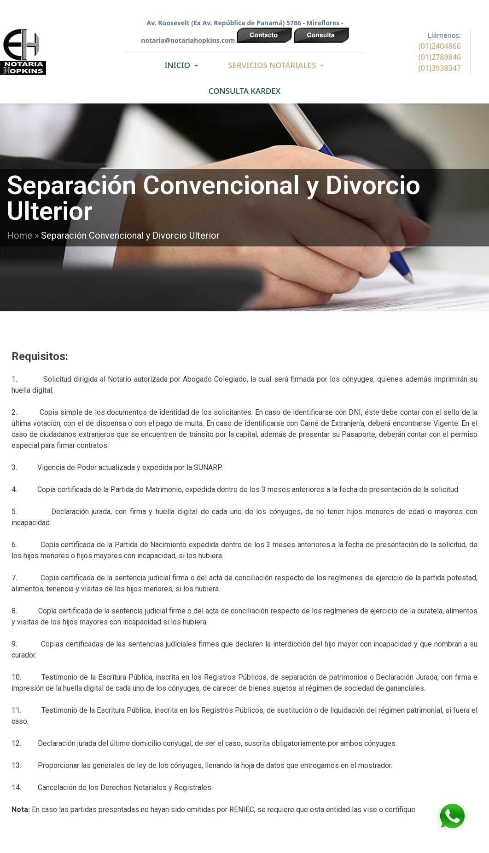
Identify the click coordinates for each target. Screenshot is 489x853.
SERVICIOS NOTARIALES (272, 65)
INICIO (177, 65)
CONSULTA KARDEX (244, 91)
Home (19, 235)
